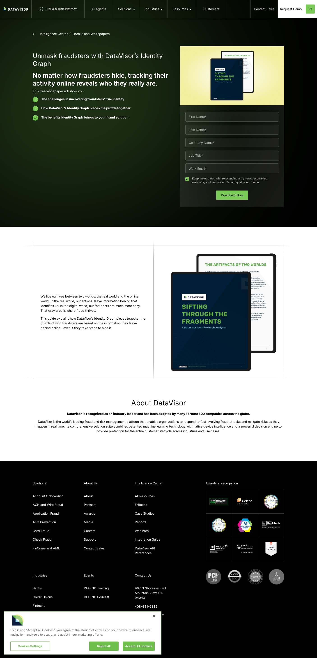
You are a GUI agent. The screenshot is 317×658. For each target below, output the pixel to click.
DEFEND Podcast (96, 597)
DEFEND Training (96, 588)
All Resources (145, 496)
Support (90, 539)
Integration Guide (147, 539)
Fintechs (39, 605)
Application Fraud (46, 513)
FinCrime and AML (46, 548)
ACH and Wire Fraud (48, 505)
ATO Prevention (44, 522)
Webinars (142, 531)
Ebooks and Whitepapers (91, 34)
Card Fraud (41, 531)
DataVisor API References (145, 550)
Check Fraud (42, 539)
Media (88, 522)
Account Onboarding (48, 496)
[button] (126, 9)
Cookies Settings (30, 646)
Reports (140, 522)
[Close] (154, 616)
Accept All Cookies (138, 646)
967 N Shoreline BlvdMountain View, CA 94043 (150, 593)
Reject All (103, 646)
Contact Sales (94, 548)
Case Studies (144, 513)
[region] (82, 633)
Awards (89, 513)
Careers (89, 531)
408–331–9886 (146, 606)
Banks (37, 588)
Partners (90, 505)
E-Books (141, 505)
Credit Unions (43, 597)
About (88, 496)
